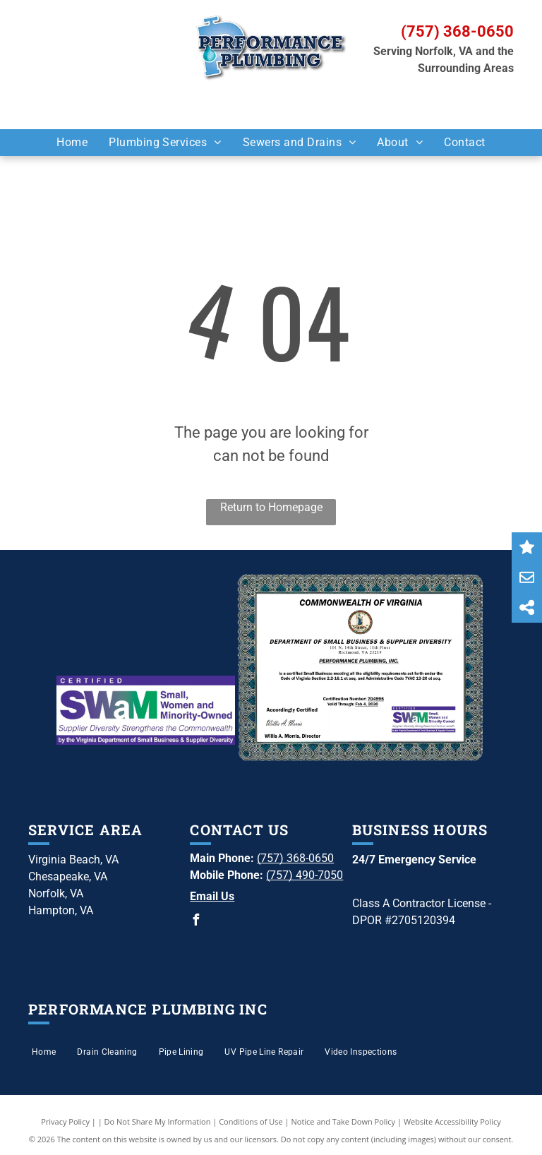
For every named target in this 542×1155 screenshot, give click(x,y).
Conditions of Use (251, 1121)
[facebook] (195, 922)
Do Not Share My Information (157, 1121)
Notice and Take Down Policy (343, 1121)
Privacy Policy (65, 1121)
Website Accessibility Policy (452, 1121)
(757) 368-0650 (457, 31)
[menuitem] (72, 142)
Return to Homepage (271, 507)
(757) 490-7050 (304, 875)
